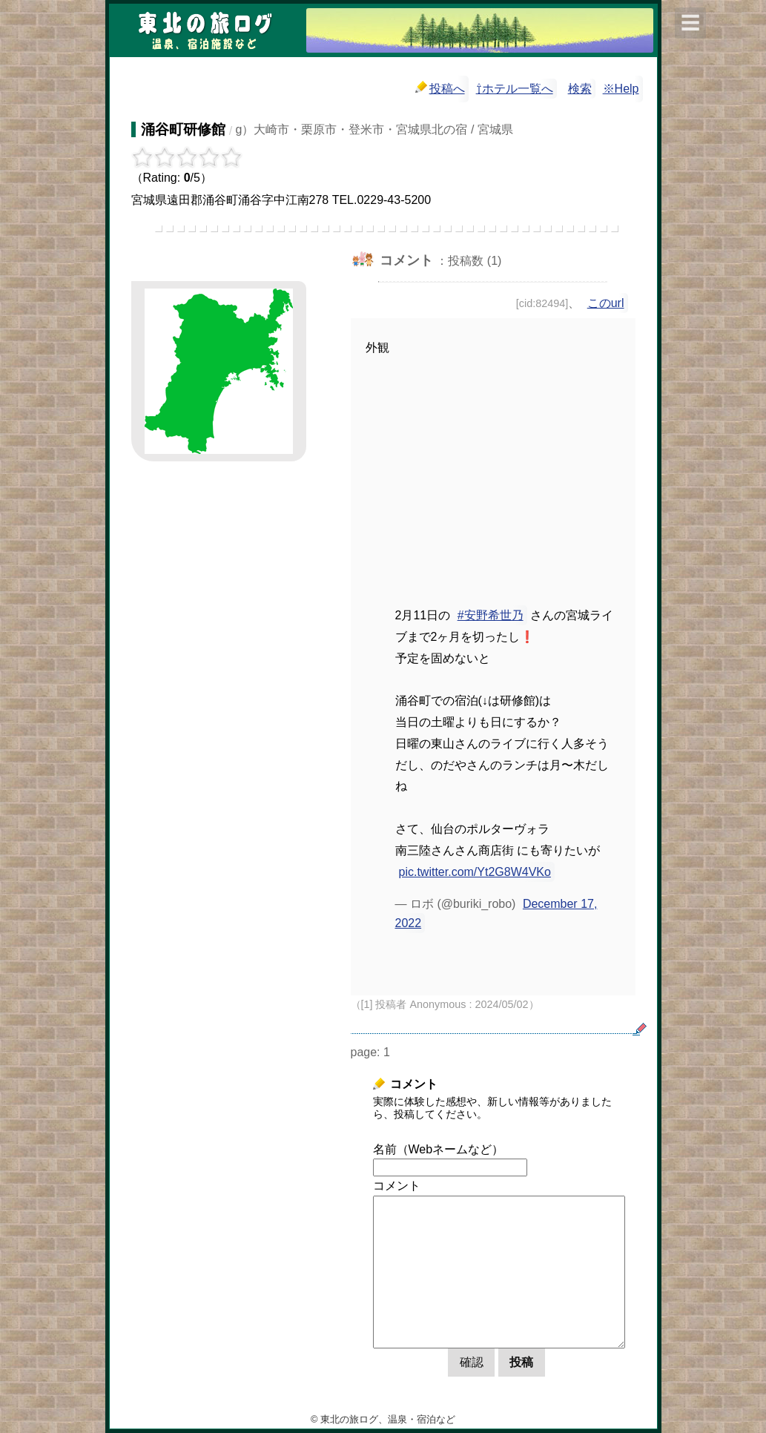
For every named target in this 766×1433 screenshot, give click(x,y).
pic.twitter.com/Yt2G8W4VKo (475, 872)
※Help (621, 88)
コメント (396, 1185)
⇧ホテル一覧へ (514, 88)
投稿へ (440, 88)
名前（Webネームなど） (438, 1149)
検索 (580, 88)
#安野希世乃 (491, 615)
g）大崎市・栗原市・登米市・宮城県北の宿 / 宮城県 (374, 129)
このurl (605, 303)
